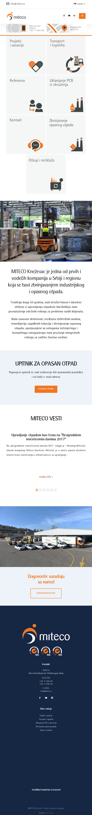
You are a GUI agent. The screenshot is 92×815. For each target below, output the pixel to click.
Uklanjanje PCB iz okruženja (46, 723)
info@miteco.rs (15, 3)
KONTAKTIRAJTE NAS (46, 593)
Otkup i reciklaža (46, 731)
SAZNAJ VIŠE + (46, 477)
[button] (37, 490)
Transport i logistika (46, 720)
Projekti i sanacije (46, 716)
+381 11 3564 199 (46, 684)
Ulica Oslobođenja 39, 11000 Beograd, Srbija (46, 673)
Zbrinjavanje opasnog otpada (46, 727)
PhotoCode (48, 814)
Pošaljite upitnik (46, 389)
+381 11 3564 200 (46, 681)
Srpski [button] (79, 4)
